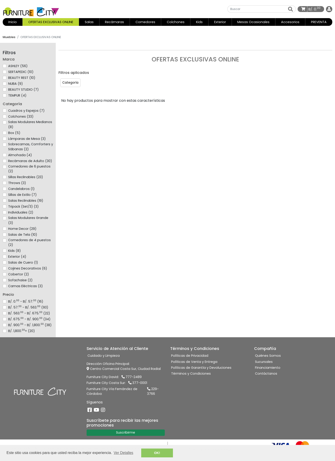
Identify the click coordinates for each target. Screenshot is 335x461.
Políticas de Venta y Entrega (194, 361)
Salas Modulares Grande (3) (28, 220)
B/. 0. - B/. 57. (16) (25, 301)
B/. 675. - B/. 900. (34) (29, 319)
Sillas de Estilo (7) (22, 194)
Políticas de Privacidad (189, 355)
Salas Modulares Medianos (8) (30, 124)
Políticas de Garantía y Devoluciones (201, 367)
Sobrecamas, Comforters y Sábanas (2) (30, 146)
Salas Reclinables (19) (25, 200)
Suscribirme (125, 432)
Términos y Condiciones (191, 373)
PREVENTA (319, 22)
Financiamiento (267, 367)
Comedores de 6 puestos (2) (29, 169)
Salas (89, 22)
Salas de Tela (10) (22, 234)
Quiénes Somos (268, 355)
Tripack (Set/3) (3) (23, 206)
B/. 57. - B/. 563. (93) (28, 307)
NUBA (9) (15, 83)
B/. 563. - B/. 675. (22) (29, 313)
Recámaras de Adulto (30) (30, 161)
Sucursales (264, 361)
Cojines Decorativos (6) (27, 268)
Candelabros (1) (21, 189)
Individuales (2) (20, 212)
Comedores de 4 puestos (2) (29, 242)
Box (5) (14, 133)
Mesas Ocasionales (253, 22)
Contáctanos (266, 373)
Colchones (175, 22)
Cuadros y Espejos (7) (26, 110)
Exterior (220, 22)
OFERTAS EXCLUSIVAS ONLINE (50, 22)
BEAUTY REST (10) (21, 77)
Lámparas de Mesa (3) (27, 138)
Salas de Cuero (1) (23, 262)
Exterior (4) (17, 256)
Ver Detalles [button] (123, 453)
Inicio (15, 21)
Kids (199, 22)
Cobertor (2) (18, 274)
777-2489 (131, 377)
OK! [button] (157, 453)
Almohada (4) (20, 155)
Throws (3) (17, 183)
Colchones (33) (21, 116)
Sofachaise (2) (20, 280)
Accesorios (290, 22)
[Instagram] (103, 410)
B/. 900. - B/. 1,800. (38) (30, 325)
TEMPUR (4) (17, 95)
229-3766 (153, 391)
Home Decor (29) (22, 228)
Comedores (145, 22)
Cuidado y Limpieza (103, 355)
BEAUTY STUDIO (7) (23, 89)
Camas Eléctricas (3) (25, 286)
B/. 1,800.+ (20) (21, 331)
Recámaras (114, 22)
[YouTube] (96, 410)
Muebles (9, 37)
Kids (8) (14, 250)
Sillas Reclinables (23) (25, 177)
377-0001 (137, 383)
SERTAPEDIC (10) (21, 72)
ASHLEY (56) (18, 66)
